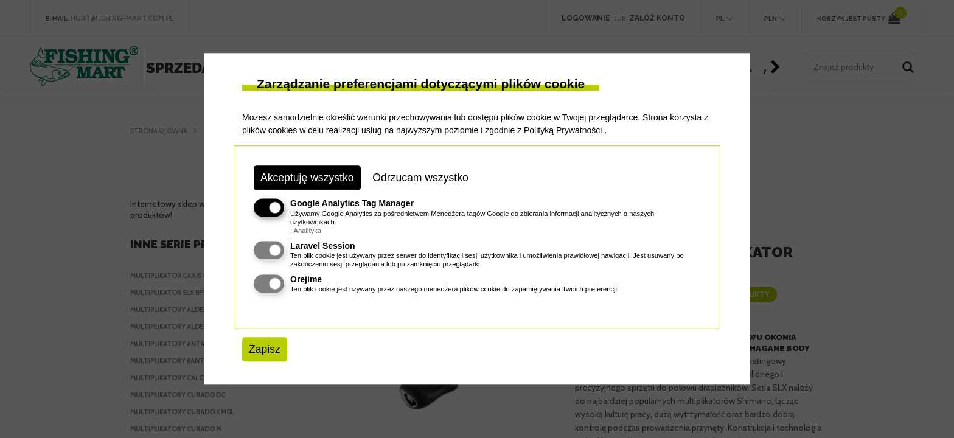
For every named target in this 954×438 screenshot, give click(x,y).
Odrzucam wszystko (420, 178)
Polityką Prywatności (563, 130)
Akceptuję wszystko (307, 178)
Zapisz (264, 349)
